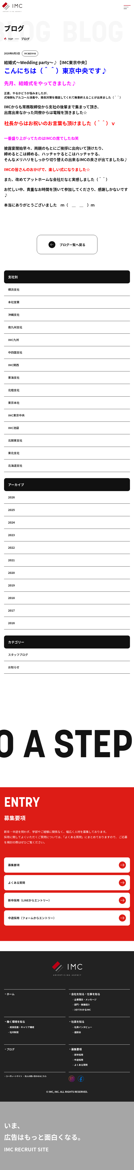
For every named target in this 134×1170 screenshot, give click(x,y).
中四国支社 (15, 352)
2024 (11, 522)
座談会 (77, 1032)
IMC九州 (13, 340)
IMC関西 (13, 365)
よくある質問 (16, 883)
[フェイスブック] (81, 1078)
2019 (11, 585)
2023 (11, 535)
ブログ (11, 1049)
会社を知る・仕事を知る (85, 994)
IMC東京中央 (30, 53)
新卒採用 (78, 1054)
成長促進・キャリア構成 (22, 1027)
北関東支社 (15, 440)
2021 (11, 560)
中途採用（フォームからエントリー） (32, 918)
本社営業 (13, 302)
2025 (11, 510)
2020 (11, 573)
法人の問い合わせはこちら (35, 1076)
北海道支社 (15, 465)
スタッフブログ (18, 655)
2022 (11, 547)
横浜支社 (13, 289)
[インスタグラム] (72, 1078)
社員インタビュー (83, 1027)
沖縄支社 (13, 315)
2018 (11, 598)
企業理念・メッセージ (85, 999)
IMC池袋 (13, 428)
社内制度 (14, 1032)
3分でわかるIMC (82, 1009)
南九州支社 (15, 327)
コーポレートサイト (14, 1076)
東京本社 (13, 403)
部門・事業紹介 (82, 1004)
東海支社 (13, 377)
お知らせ (13, 667)
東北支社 (13, 453)
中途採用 (78, 1059)
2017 (11, 610)
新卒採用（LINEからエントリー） (29, 900)
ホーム (11, 994)
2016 (11, 623)
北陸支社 (13, 390)
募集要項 (13, 865)
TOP (10, 39)
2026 (11, 497)
